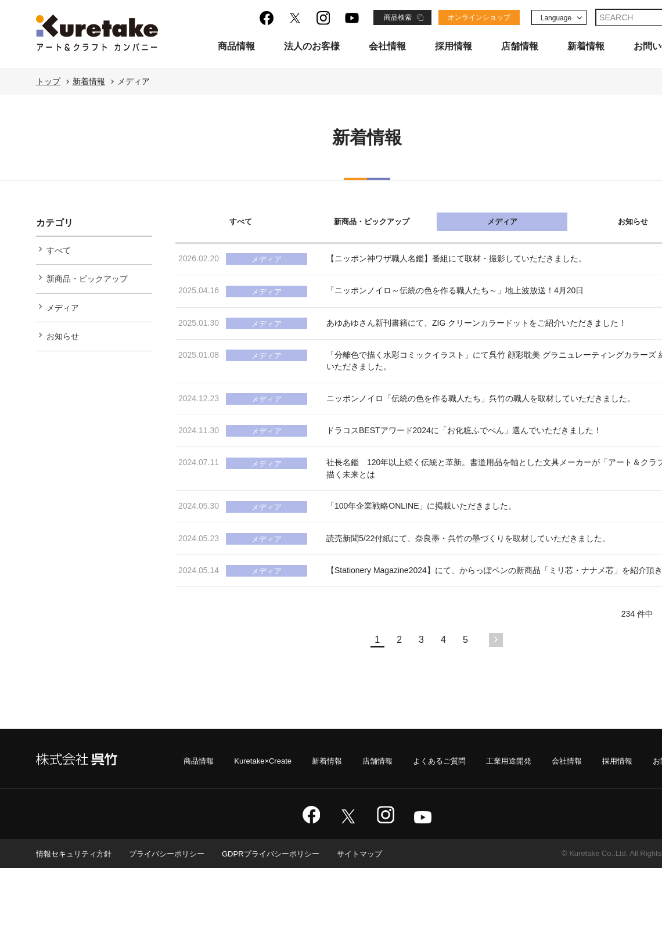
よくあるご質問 (425, 817)
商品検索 (398, 17)
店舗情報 (519, 46)
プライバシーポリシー (175, 910)
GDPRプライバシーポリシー (285, 910)
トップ (48, 81)
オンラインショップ (479, 17)
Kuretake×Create (240, 817)
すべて (241, 221)
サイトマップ (379, 910)
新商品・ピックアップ (371, 221)
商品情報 (236, 46)
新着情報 (586, 46)
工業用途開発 (498, 817)
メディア (502, 221)
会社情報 (387, 46)
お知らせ (62, 342)
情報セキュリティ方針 (76, 910)
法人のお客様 (312, 46)
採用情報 (453, 46)
